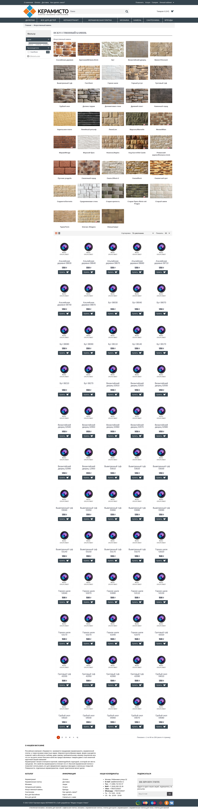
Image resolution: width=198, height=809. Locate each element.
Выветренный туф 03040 (64, 509)
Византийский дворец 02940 (64, 426)
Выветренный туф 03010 (112, 467)
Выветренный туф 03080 (137, 509)
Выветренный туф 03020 (137, 467)
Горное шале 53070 (89, 592)
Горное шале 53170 (64, 633)
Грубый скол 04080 (161, 716)
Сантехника (29, 792)
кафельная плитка (70, 808)
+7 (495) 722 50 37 (116, 784)
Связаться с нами (69, 797)
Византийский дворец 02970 (137, 426)
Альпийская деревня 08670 (113, 262)
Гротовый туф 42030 (64, 675)
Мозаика (28, 784)
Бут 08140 (137, 344)
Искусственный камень (34, 789)
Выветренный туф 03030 (161, 467)
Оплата (65, 779)
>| (77, 737)
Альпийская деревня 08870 (89, 303)
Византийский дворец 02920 (137, 384)
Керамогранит (30, 779)
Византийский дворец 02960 (112, 426)
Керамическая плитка (33, 782)
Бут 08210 (64, 383)
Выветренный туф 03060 (112, 509)
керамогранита (76, 751)
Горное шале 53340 (113, 633)
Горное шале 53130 (161, 592)
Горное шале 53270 (89, 633)
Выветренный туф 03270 (137, 550)
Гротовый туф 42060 (112, 675)
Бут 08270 (88, 383)
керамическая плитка (94, 808)
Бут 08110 (113, 344)
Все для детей (30, 797)
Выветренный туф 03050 (88, 509)
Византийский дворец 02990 (64, 467)
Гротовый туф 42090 (137, 675)
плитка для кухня (109, 808)
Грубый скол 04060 (113, 716)
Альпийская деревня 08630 (64, 262)
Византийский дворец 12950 (88, 467)
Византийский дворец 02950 (88, 426)
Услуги (65, 787)
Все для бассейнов (32, 795)
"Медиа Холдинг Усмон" (79, 803)
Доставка (66, 782)
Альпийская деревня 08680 (137, 262)
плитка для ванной (162, 808)
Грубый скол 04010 (161, 675)
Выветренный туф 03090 (161, 509)
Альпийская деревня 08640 (89, 262)
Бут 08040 (137, 302)
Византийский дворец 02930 (161, 384)
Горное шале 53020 (161, 550)
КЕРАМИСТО (51, 803)
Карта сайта (67, 795)
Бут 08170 (161, 344)
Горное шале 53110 (137, 592)
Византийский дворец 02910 (112, 384)
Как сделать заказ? (70, 792)
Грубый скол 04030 (88, 716)
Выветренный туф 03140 (64, 550)
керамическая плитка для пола (141, 808)
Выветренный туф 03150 (88, 550)
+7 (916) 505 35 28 (116, 786)
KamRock (34, 52)
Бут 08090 (88, 344)
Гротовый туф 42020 (161, 633)
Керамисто (47, 751)
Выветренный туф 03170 (112, 550)
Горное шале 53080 (113, 592)
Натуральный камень (33, 787)
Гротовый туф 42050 (88, 675)
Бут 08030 (113, 302)
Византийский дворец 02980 (161, 426)
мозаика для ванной (53, 808)
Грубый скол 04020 (64, 716)
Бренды (65, 789)
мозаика (81, 808)
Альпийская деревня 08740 (64, 303)
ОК (169, 794)
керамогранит (123, 808)
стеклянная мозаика (37, 808)
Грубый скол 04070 (137, 716)
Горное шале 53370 (137, 633)
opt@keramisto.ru (117, 782)
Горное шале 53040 (64, 592)
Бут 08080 (64, 344)
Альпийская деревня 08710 (161, 262)
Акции (65, 784)
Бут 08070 (161, 302)
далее (82, 768)
